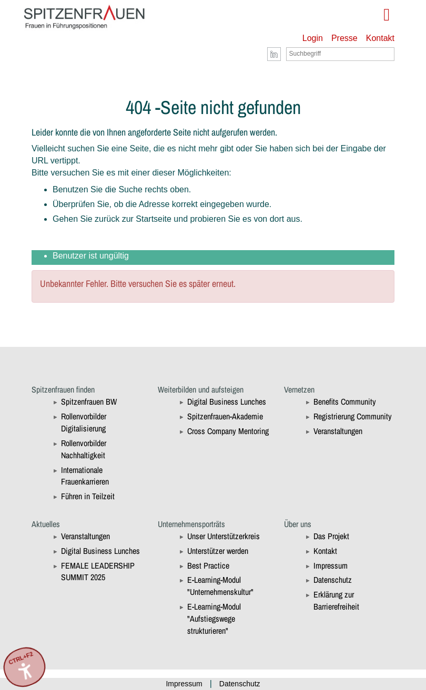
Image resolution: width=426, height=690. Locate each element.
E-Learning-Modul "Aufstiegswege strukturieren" (214, 618)
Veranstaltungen (337, 431)
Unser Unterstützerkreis (223, 536)
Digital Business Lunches (226, 401)
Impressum (330, 565)
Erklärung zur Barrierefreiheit (336, 600)
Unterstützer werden (217, 551)
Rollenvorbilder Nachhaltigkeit (83, 449)
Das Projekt (331, 536)
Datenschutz (332, 579)
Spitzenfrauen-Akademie (225, 416)
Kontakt (380, 38)
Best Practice (208, 565)
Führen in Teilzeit (88, 496)
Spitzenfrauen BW (89, 401)
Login (312, 38)
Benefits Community (344, 401)
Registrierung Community (352, 416)
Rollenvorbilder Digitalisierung (83, 422)
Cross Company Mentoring (228, 431)
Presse (344, 38)
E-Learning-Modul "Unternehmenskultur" (220, 586)
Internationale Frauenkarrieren (85, 476)
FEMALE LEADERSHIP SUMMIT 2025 (98, 571)
